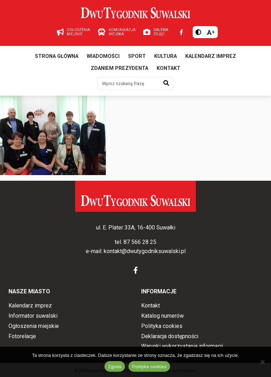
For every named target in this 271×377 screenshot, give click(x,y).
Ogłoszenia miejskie (33, 326)
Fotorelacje (22, 336)
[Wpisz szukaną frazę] (128, 83)
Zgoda (114, 366)
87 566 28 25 (140, 242)
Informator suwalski (33, 315)
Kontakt (168, 68)
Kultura (165, 56)
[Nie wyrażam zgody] (262, 361)
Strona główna (56, 56)
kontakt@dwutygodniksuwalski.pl (145, 251)
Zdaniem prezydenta (119, 68)
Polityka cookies (161, 326)
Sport (137, 56)
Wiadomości (103, 56)
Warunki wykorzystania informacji (182, 346)
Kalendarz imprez (210, 56)
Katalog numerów (162, 315)
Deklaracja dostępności (169, 336)
